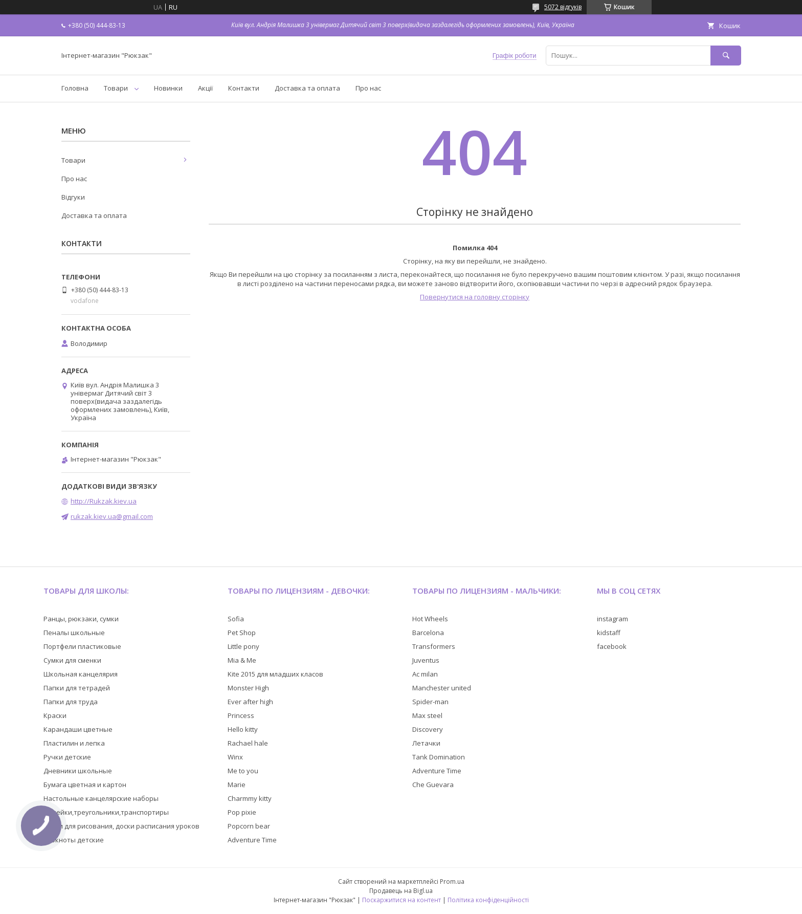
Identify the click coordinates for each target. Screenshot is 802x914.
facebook (612, 646)
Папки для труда (70, 701)
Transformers (433, 646)
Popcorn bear (249, 826)
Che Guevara (433, 784)
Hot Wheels (430, 618)
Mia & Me (242, 660)
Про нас (368, 88)
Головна (74, 88)
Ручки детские (67, 756)
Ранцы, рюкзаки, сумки (81, 618)
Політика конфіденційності (488, 900)
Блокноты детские (73, 839)
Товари (116, 88)
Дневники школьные (77, 770)
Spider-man (430, 701)
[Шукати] (725, 56)
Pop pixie (242, 812)
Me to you (243, 770)
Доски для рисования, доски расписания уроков (121, 826)
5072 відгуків (563, 7)
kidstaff (608, 632)
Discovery (427, 729)
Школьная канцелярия (80, 674)
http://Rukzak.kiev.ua (104, 501)
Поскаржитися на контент (401, 900)
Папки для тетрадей (76, 687)
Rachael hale (248, 743)
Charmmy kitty (250, 798)
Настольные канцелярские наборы (101, 798)
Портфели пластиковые (82, 646)
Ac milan (425, 674)
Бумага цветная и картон (84, 784)
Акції (205, 88)
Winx (235, 756)
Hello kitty (243, 729)
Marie (237, 784)
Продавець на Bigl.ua (401, 890)
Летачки (426, 743)
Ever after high (250, 701)
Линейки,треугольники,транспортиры (106, 812)
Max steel (427, 715)
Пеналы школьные (74, 632)
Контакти (243, 88)
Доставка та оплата (307, 88)
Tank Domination (438, 756)
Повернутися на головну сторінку (474, 296)
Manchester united (441, 687)
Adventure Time (252, 839)
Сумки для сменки (72, 660)
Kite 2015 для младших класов (275, 674)
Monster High (248, 687)
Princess (241, 715)
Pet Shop (242, 632)
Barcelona (428, 632)
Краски (54, 715)
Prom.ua (452, 881)
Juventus (425, 660)
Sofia (236, 618)
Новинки (168, 88)
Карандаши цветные (78, 729)
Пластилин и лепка (74, 743)
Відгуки (73, 197)
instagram (612, 618)
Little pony (243, 646)
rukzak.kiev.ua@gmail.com (112, 516)
